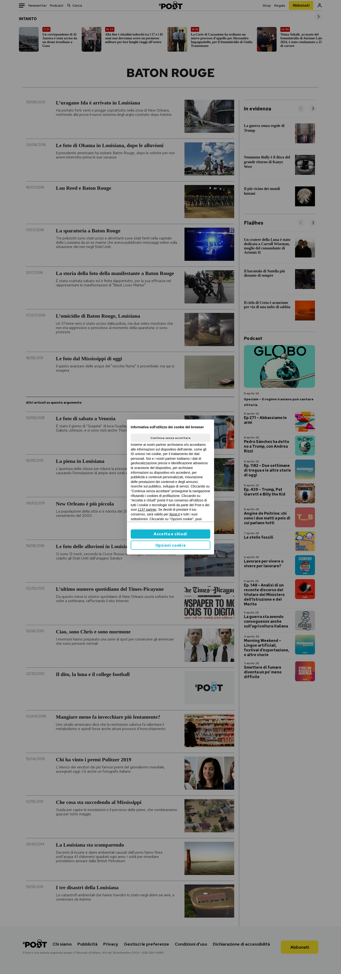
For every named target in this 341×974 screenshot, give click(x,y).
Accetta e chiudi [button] (170, 534)
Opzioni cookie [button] (170, 545)
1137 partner (147, 509)
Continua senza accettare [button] (170, 438)
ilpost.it (174, 514)
